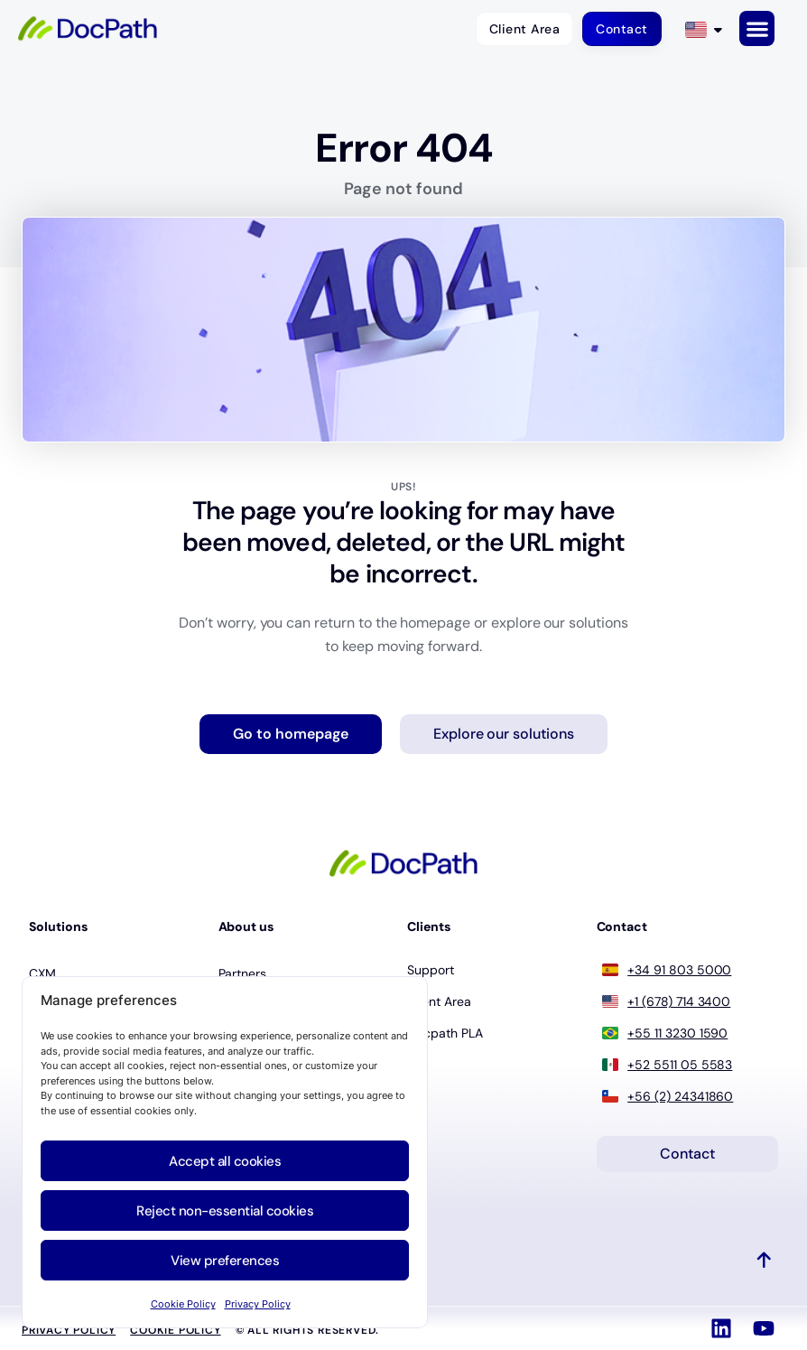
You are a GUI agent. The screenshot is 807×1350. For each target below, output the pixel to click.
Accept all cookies (225, 1161)
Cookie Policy (183, 1304)
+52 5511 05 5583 (679, 1065)
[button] (757, 28)
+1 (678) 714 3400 (678, 1001)
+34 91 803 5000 (679, 970)
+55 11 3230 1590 (677, 1033)
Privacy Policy (258, 1304)
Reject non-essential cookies (224, 1211)
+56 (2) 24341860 (680, 1096)
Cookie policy (175, 1331)
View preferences (225, 1261)
